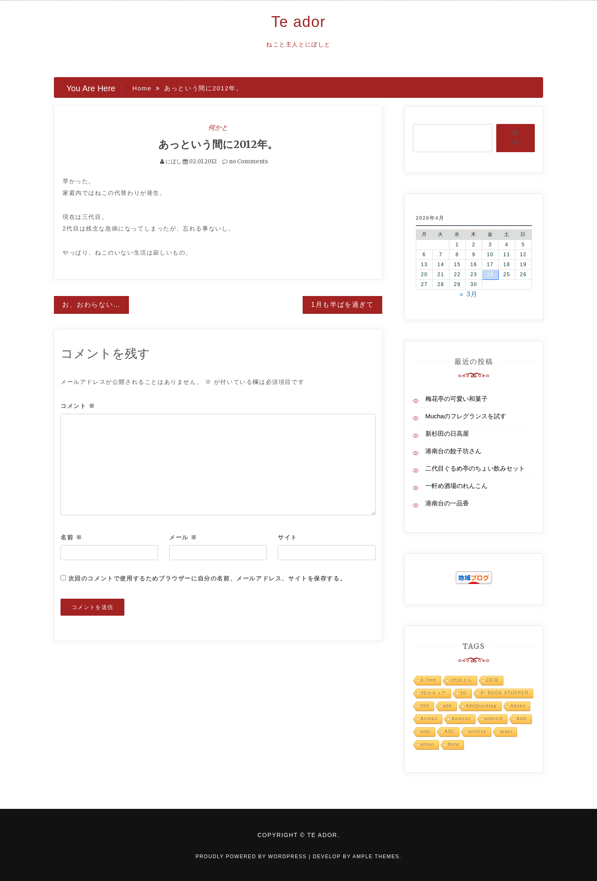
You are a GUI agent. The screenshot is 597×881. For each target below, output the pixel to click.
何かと (218, 127)
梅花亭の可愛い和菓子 (456, 398)
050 (425, 706)
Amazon (461, 718)
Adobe (518, 706)
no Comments (245, 161)
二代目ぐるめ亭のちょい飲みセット (475, 468)
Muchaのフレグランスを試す (465, 416)
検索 (515, 137)
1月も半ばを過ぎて (342, 304)
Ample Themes (375, 856)
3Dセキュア (434, 693)
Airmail (429, 718)
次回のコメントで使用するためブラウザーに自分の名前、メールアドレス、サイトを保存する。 (207, 578)
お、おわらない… (91, 304)
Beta (453, 744)
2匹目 (492, 680)
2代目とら (461, 680)
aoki (426, 731)
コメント (78, 406)
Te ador (298, 21)
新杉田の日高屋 (447, 433)
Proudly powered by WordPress (252, 856)
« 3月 (468, 294)
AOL (449, 731)
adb (447, 706)
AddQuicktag (481, 706)
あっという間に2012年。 (218, 144)
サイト (287, 537)
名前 (71, 537)
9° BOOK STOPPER (505, 693)
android (494, 718)
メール (183, 537)
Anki (522, 718)
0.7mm (429, 680)
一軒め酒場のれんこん (456, 485)
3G (463, 693)
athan (427, 744)
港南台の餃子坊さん (453, 450)
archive (477, 731)
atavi (506, 731)
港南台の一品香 (447, 503)
